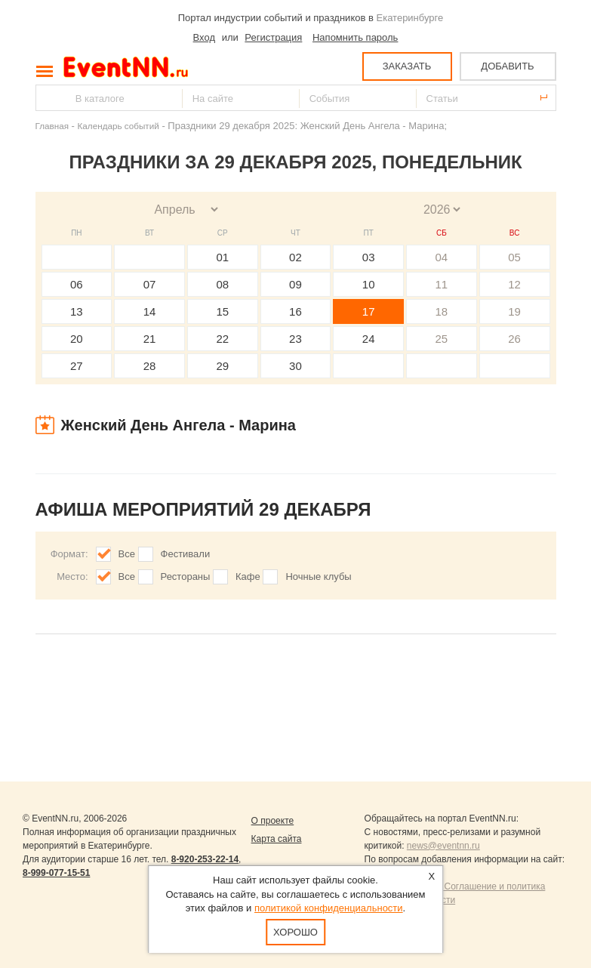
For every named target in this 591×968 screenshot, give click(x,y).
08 (222, 284)
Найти (48, 97)
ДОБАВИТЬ (507, 66)
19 (514, 311)
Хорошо (295, 932)
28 (149, 365)
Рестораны (186, 576)
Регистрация (273, 37)
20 (76, 338)
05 (514, 257)
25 (442, 338)
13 (76, 311)
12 (514, 284)
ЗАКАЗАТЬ (407, 66)
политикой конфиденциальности (328, 908)
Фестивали (186, 554)
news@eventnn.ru (443, 845)
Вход (204, 37)
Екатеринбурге (410, 17)
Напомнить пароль (355, 37)
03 (368, 257)
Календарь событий (118, 126)
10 (368, 284)
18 (442, 311)
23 (295, 338)
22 (222, 338)
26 (514, 338)
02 (295, 257)
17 (368, 311)
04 (442, 257)
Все (127, 554)
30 (295, 365)
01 (222, 257)
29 (222, 365)
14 (149, 311)
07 (149, 284)
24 (368, 338)
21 (149, 338)
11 (442, 284)
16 (295, 311)
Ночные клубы (318, 576)
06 (76, 284)
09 (295, 284)
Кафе (247, 576)
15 (222, 311)
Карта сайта (276, 839)
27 (76, 365)
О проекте (272, 820)
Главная (52, 126)
